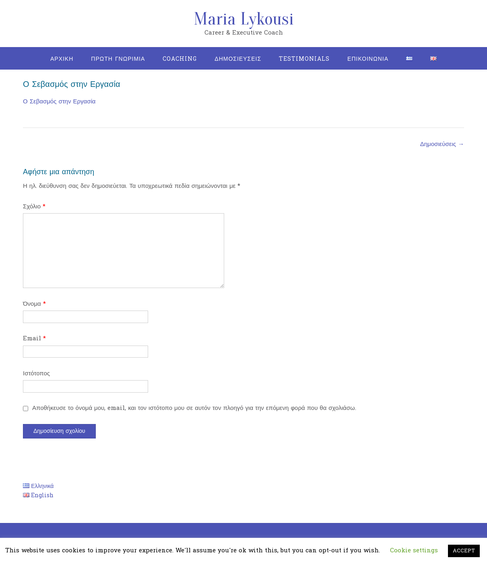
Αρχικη (61, 59)
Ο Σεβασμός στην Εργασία (59, 101)
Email (34, 338)
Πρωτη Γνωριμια (118, 59)
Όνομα (34, 303)
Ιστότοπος (36, 373)
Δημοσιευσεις (238, 59)
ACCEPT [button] (464, 551)
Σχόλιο (34, 206)
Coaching (180, 59)
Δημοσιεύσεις (442, 144)
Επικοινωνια (367, 59)
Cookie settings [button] (414, 550)
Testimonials (304, 59)
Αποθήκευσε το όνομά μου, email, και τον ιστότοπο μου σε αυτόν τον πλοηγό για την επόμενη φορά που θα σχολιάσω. (194, 408)
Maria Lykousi (244, 19)
